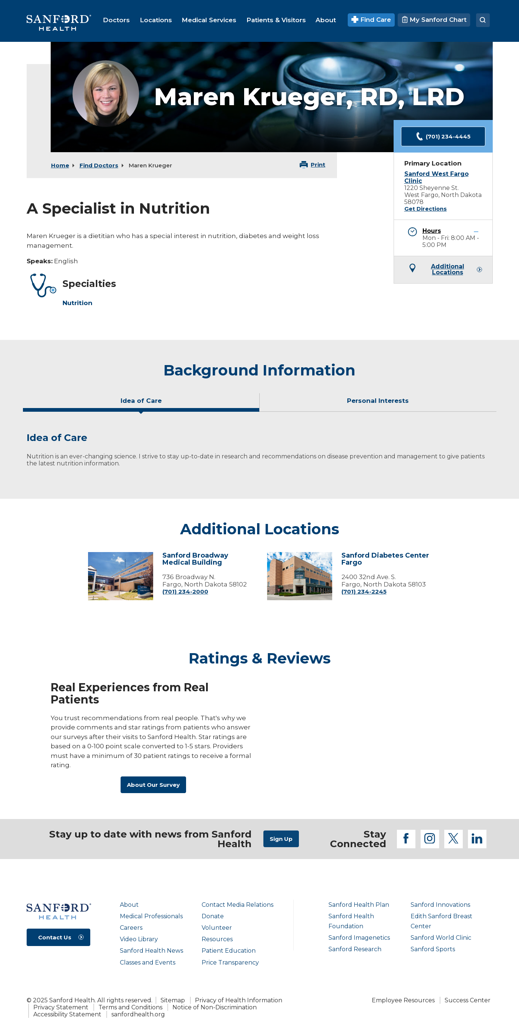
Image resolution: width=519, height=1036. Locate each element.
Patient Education (229, 950)
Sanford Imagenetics (359, 937)
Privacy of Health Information (238, 1000)
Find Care (371, 19)
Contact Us (54, 937)
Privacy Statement (60, 1007)
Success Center (468, 1000)
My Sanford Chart (433, 19)
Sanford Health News (151, 950)
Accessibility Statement (67, 1014)
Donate (213, 916)
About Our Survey (153, 784)
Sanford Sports (433, 949)
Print (318, 164)
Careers (131, 927)
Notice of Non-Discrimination (214, 1007)
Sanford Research (354, 949)
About (129, 904)
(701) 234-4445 (443, 136)
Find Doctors (99, 165)
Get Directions (425, 208)
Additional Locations (447, 269)
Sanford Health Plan (358, 904)
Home (60, 165)
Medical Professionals (151, 916)
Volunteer (217, 927)
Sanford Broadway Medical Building (195, 559)
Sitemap (173, 1000)
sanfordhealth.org (138, 1014)
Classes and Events (147, 962)
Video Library (139, 939)
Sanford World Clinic (441, 937)
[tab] (141, 403)
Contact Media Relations (237, 904)
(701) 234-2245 (364, 591)
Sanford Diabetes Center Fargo (385, 559)
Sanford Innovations (440, 904)
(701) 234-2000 (185, 591)
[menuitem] (116, 20)
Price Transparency (230, 962)
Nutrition (77, 303)
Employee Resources (403, 1000)
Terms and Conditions (130, 1007)
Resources (217, 939)
